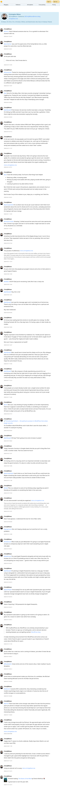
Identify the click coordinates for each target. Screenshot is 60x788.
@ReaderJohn (8, 664)
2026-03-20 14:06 (8, 466)
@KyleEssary (7, 556)
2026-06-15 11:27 (8, 148)
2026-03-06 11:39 (8, 746)
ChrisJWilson (8, 29)
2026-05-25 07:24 (8, 243)
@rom (5, 404)
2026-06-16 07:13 (8, 131)
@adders (6, 281)
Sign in (48, 1)
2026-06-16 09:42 (8, 102)
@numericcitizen (9, 221)
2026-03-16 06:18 (8, 596)
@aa (5, 93)
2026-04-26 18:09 (8, 327)
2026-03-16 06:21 (8, 548)
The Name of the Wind (25, 778)
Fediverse (18, 4)
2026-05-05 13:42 (8, 284)
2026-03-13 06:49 (8, 681)
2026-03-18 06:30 (8, 521)
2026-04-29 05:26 (8, 312)
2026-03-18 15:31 (8, 511)
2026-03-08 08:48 (8, 733)
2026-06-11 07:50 (8, 228)
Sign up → (56, 1)
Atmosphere (30, 4)
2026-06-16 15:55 (8, 65)
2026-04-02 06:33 (8, 430)
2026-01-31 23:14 (8, 784)
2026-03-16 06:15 (8, 607)
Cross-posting (42, 4)
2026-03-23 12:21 (8, 453)
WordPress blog (35, 632)
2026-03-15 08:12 (8, 619)
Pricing (54, 4)
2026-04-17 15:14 (8, 380)
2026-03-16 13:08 (8, 534)
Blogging (6, 4)
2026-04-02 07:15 (8, 414)
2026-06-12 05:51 (8, 197)
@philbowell (7, 110)
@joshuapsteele (8, 205)
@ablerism (7, 689)
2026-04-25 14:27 (8, 345)
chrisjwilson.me (13, 18)
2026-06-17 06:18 (8, 36)
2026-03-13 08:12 (8, 656)
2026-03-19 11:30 (8, 480)
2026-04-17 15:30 (8, 363)
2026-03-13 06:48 (8, 696)
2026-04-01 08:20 (8, 441)
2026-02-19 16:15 (8, 771)
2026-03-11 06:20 (8, 715)
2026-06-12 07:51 (8, 167)
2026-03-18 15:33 (8, 493)
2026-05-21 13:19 (8, 261)
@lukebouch (7, 542)
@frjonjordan (8, 72)
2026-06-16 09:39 (8, 117)
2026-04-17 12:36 (8, 397)
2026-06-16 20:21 (8, 49)
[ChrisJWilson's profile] (1, 30)
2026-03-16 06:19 (8, 582)
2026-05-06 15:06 (8, 274)
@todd (6, 488)
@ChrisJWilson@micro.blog (32, 16)
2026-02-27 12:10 (8, 760)
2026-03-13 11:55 (8, 644)
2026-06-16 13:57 (8, 85)
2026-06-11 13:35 (8, 214)
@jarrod (6, 703)
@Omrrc (6, 31)
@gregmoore (8, 529)
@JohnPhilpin (8, 589)
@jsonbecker (7, 44)
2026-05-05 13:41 (8, 294)
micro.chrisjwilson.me (10, 165)
